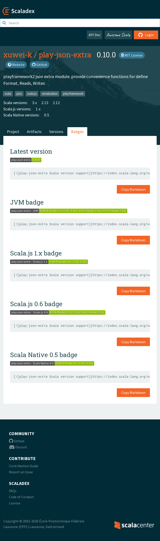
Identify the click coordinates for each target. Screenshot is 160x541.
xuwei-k (17, 54)
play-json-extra (65, 54)
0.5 (46, 115)
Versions (56, 131)
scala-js (31, 94)
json (19, 94)
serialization (50, 94)
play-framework (73, 94)
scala (8, 94)
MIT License (132, 55)
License (14, 503)
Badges (77, 131)
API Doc (94, 35)
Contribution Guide (23, 466)
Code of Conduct (21, 497)
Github (16, 441)
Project (13, 131)
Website (16, 64)
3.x (34, 102)
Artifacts (34, 131)
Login (146, 35)
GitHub (39, 64)
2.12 (56, 102)
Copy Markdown (133, 189)
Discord (18, 447)
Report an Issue (21, 472)
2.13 (44, 102)
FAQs (13, 491)
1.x (38, 108)
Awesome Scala (118, 35)
